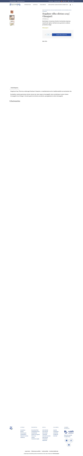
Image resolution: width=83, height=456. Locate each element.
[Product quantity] (48, 34)
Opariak (55, 430)
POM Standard (56, 453)
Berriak (22, 431)
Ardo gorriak (45, 431)
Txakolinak (44, 434)
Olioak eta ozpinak (35, 434)
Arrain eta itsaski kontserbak (56, 9)
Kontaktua (22, 430)
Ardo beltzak (45, 430)
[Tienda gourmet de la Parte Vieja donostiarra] (15, 4)
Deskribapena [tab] (14, 87)
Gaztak (33, 437)
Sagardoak (44, 440)
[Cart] (70, 5)
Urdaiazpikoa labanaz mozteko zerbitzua (24, 436)
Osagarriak (55, 434)
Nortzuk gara (23, 432)
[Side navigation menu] (72, 5)
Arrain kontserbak (65, 9)
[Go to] (68, 1)
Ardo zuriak (44, 432)
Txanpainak (44, 438)
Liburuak (55, 435)
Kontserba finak (47, 9)
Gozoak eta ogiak (35, 438)
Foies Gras (33, 435)
